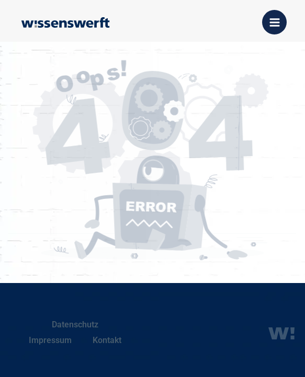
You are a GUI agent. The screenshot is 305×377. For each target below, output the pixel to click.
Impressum (50, 340)
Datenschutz (75, 324)
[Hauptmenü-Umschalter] (274, 22)
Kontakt (107, 340)
